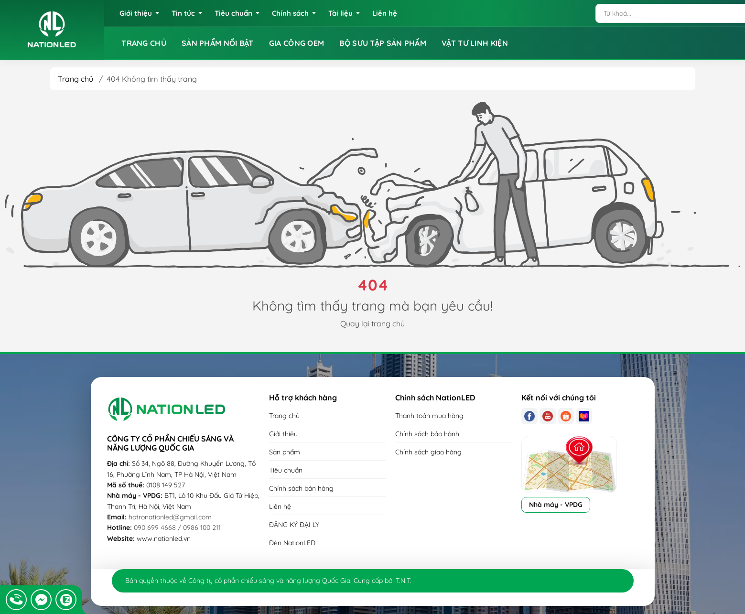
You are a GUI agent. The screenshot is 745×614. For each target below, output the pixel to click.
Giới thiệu (283, 434)
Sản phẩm (284, 452)
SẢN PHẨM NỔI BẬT (218, 43)
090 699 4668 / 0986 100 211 (177, 527)
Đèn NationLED (292, 543)
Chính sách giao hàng (428, 452)
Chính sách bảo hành (427, 434)
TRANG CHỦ (143, 43)
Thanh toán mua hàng (429, 415)
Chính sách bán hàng (301, 488)
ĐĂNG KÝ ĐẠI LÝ (294, 524)
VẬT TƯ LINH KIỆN (475, 43)
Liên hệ (280, 506)
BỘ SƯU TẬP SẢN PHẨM (382, 43)
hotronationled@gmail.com (170, 517)
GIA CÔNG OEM (296, 43)
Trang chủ (75, 79)
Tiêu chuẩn (285, 470)
